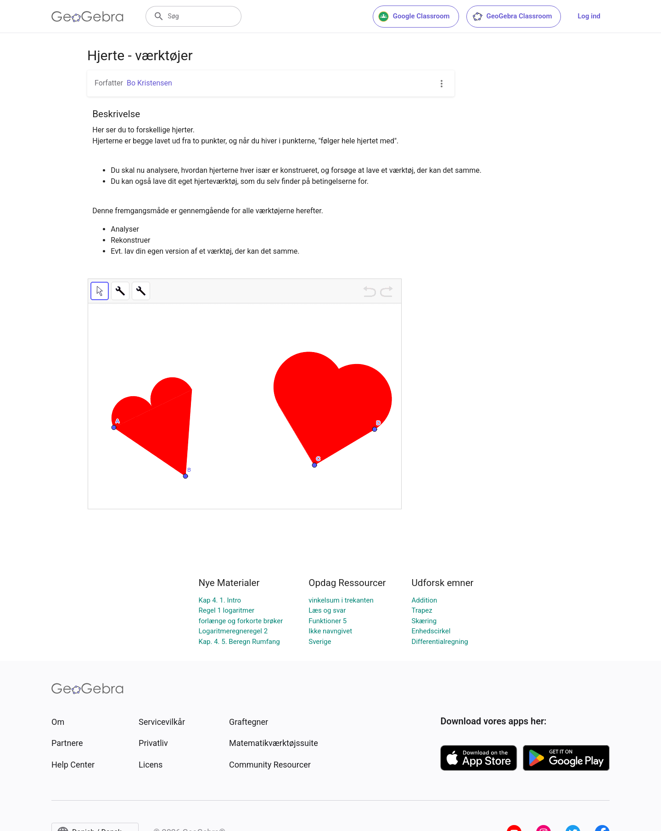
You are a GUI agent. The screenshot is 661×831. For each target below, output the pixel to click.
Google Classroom (414, 16)
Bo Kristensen (149, 83)
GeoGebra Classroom (512, 16)
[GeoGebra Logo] (87, 16)
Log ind (588, 16)
